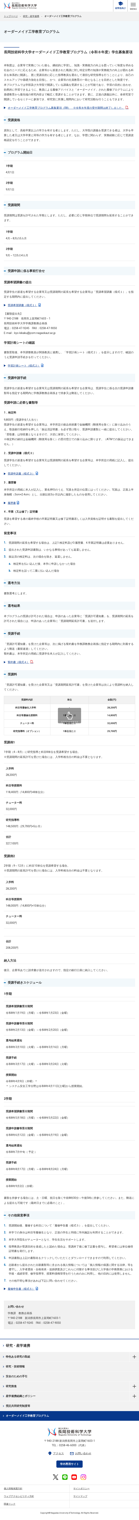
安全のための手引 (14, 1376)
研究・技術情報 (13, 1367)
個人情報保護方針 (13, 1488)
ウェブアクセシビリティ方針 (19, 1496)
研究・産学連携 (31, 16)
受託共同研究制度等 (16, 1406)
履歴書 (13, 502)
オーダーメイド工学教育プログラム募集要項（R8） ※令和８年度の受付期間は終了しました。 (68, 107)
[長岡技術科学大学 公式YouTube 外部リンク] (74, 1477)
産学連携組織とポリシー (19, 1396)
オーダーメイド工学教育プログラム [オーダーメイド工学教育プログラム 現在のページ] (25, 1416)
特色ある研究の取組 (16, 1357)
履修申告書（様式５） (23, 1288)
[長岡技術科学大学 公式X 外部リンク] (55, 1477)
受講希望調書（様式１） (24, 305)
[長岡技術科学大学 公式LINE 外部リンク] (65, 1477)
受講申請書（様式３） (23, 473)
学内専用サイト (69, 1464)
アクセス (56, 1453)
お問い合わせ (80, 1453)
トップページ (11, 16)
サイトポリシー (81, 1488)
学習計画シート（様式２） (25, 365)
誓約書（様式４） (20, 662)
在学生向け (120, 5)
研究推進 (9, 1386)
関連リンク (9, 1504)
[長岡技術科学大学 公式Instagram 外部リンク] (83, 1477)
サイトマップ (80, 1496)
